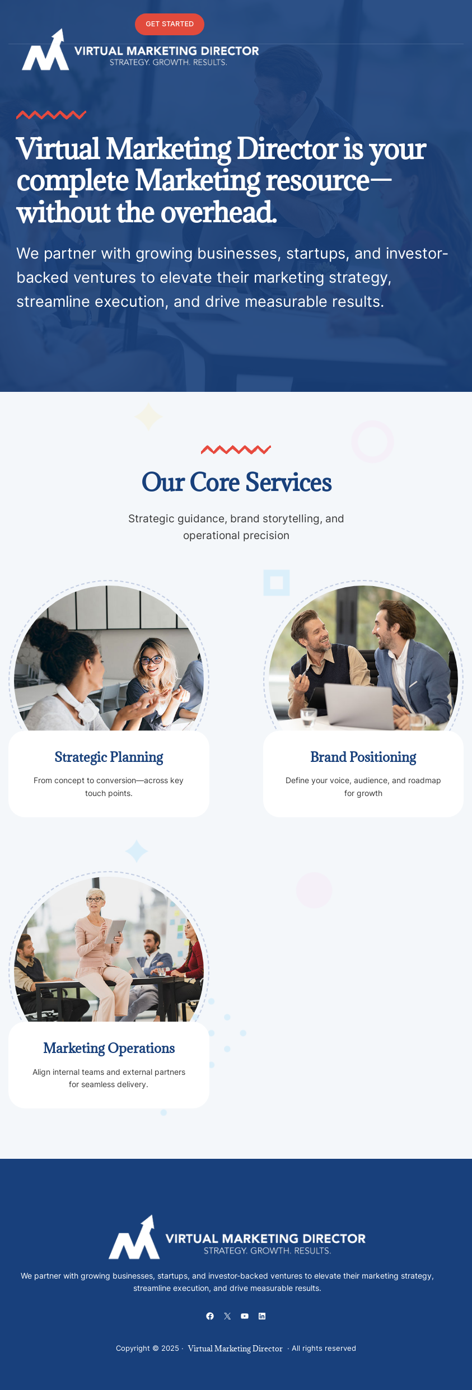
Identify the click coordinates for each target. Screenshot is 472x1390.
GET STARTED (170, 24)
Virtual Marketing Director (235, 1349)
